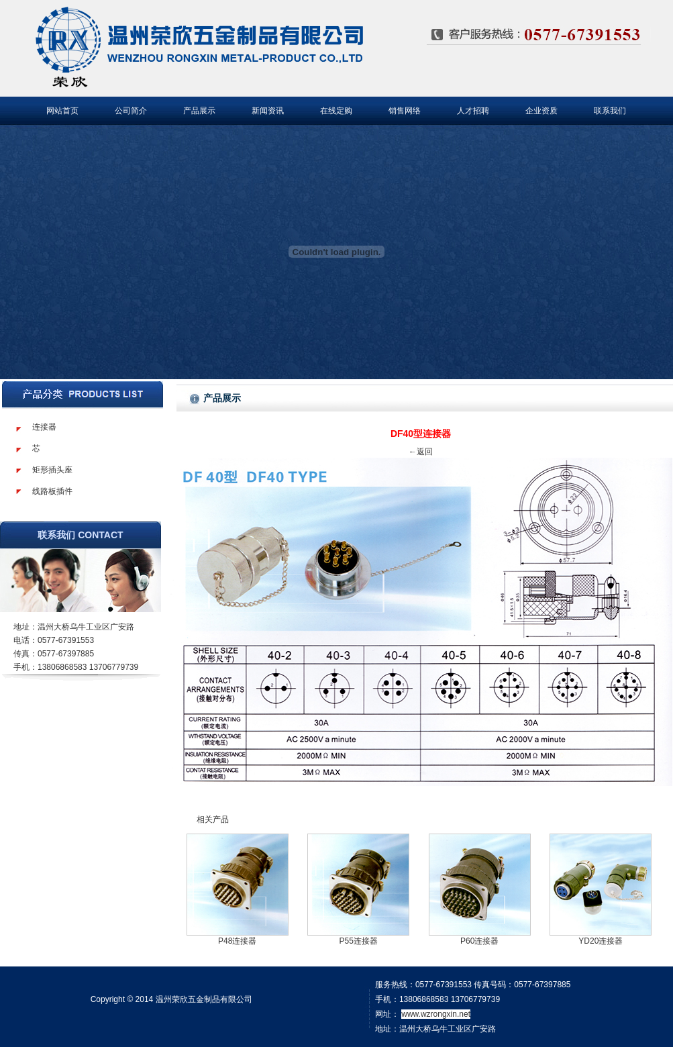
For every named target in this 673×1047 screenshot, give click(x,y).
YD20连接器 (600, 941)
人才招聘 (473, 110)
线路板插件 (52, 491)
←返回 (421, 451)
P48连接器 (237, 941)
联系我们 (610, 110)
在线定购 (336, 110)
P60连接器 (479, 941)
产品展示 (199, 110)
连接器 (44, 427)
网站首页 (62, 110)
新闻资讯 (268, 110)
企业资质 (541, 110)
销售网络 (405, 110)
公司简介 (131, 110)
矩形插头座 (52, 470)
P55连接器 (359, 941)
